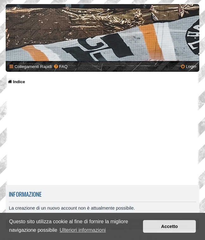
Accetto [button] (169, 226)
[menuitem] (60, 66)
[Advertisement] (102, 135)
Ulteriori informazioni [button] (83, 230)
